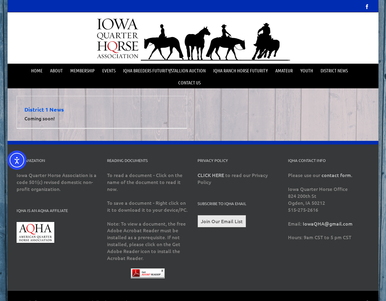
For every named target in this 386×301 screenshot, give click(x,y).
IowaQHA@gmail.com (328, 223)
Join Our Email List (222, 221)
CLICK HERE (211, 175)
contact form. (336, 175)
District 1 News (44, 109)
